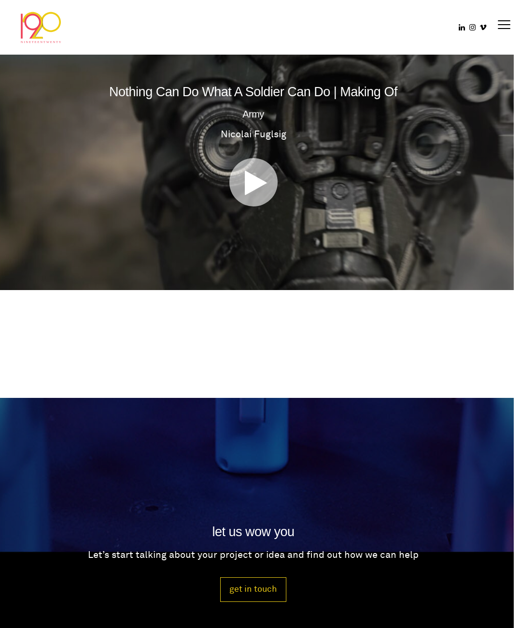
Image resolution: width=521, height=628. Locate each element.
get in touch (253, 589)
